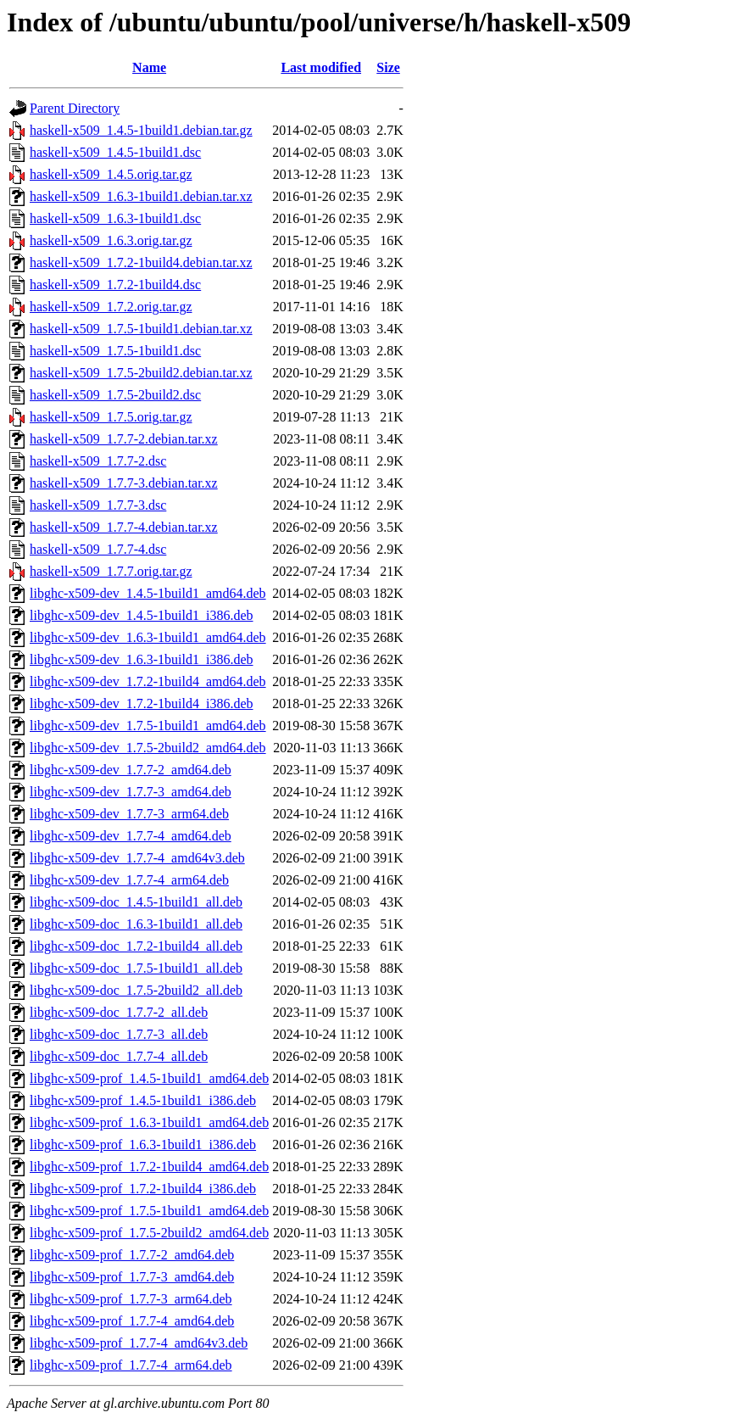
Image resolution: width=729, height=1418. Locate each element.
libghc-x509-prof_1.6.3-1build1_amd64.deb (149, 1122)
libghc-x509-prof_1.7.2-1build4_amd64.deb (149, 1166)
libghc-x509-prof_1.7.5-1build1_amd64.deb (149, 1210)
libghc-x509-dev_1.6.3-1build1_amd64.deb (148, 637)
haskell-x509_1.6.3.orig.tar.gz (111, 240)
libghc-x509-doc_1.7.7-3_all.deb (119, 1034)
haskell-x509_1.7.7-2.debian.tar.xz (124, 439)
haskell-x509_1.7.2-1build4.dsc (115, 284)
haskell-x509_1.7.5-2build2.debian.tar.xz (141, 373)
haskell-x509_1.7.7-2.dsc (98, 461)
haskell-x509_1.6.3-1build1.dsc (115, 218)
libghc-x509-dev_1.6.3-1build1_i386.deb (141, 659)
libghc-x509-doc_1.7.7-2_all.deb (119, 1012)
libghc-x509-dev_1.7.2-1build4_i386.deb (141, 703)
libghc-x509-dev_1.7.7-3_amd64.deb (130, 791)
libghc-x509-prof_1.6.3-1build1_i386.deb (143, 1144)
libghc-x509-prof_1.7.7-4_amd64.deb (132, 1321)
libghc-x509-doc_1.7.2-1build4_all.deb (136, 946)
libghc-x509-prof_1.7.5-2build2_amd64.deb (149, 1232)
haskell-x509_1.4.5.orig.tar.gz (111, 174)
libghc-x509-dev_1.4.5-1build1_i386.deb (141, 615)
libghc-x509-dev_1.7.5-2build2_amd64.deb (148, 747)
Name (149, 67)
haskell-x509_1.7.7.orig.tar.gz (111, 571)
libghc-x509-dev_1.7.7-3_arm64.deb (129, 814)
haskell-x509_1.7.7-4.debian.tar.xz (124, 527)
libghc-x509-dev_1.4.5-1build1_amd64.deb (148, 593)
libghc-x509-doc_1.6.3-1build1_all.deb (136, 924)
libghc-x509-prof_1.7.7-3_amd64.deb (132, 1277)
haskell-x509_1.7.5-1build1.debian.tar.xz (141, 328)
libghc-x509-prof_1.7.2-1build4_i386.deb (143, 1188)
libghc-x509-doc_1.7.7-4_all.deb (119, 1056)
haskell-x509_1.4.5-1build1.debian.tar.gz (141, 130)
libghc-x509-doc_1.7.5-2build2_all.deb (136, 990)
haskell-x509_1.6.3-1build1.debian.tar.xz (141, 196)
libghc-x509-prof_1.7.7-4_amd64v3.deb (139, 1343)
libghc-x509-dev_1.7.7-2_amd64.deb (130, 769)
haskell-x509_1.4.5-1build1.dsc (115, 152)
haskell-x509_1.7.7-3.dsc (98, 505)
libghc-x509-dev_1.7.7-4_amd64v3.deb (137, 858)
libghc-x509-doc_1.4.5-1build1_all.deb (136, 902)
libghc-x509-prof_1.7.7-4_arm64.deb (131, 1365)
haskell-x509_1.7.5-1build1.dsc (115, 350)
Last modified (321, 67)
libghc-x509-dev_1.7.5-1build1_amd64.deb (148, 725)
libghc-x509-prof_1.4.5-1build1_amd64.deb (149, 1078)
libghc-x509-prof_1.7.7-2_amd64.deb (132, 1255)
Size (388, 67)
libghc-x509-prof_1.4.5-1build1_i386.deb (143, 1100)
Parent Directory (75, 108)
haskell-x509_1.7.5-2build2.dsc (115, 395)
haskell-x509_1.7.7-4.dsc (98, 549)
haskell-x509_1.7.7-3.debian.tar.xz (124, 483)
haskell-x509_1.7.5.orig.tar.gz (111, 417)
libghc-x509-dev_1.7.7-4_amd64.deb (130, 836)
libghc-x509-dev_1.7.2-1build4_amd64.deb (148, 681)
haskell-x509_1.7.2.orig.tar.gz (111, 306)
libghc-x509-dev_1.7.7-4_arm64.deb (129, 880)
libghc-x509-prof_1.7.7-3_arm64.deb (131, 1299)
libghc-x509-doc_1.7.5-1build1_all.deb (136, 968)
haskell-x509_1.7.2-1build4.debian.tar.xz (141, 262)
